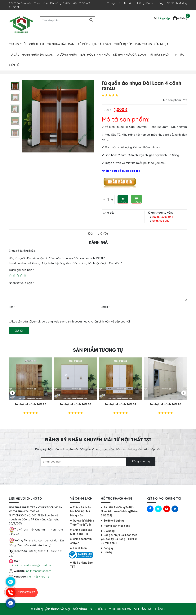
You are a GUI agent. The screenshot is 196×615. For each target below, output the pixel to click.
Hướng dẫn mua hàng (149, 3)
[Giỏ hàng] (180, 18)
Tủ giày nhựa (159, 54)
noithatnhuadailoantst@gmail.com (31, 565)
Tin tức (128, 3)
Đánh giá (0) (98, 233)
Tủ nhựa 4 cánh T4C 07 (120, 404)
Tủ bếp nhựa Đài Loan (94, 44)
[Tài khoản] (162, 18)
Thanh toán (80, 548)
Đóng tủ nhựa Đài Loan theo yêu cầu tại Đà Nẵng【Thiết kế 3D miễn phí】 (119, 539)
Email (105, 307)
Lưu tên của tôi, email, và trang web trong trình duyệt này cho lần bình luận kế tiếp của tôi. (71, 321)
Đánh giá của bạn (21, 270)
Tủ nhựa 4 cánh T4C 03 (75, 404)
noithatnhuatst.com (39, 571)
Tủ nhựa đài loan (60, 44)
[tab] (98, 233)
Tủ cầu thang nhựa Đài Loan (31, 54)
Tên (12, 307)
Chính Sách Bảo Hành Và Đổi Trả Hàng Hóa (81, 511)
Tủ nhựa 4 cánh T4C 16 (165, 404)
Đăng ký (108, 548)
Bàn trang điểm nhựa (151, 44)
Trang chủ (113, 3)
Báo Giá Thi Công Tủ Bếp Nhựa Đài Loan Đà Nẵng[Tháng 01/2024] (120, 511)
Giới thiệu (36, 44)
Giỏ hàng (124, 200)
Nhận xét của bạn (21, 283)
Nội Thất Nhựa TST (39, 576)
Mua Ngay (138, 200)
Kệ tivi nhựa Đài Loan (129, 54)
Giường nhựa (67, 54)
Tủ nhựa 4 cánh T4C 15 (30, 404)
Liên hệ (14, 65)
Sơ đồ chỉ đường (177, 3)
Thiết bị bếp (123, 44)
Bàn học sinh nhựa (95, 54)
